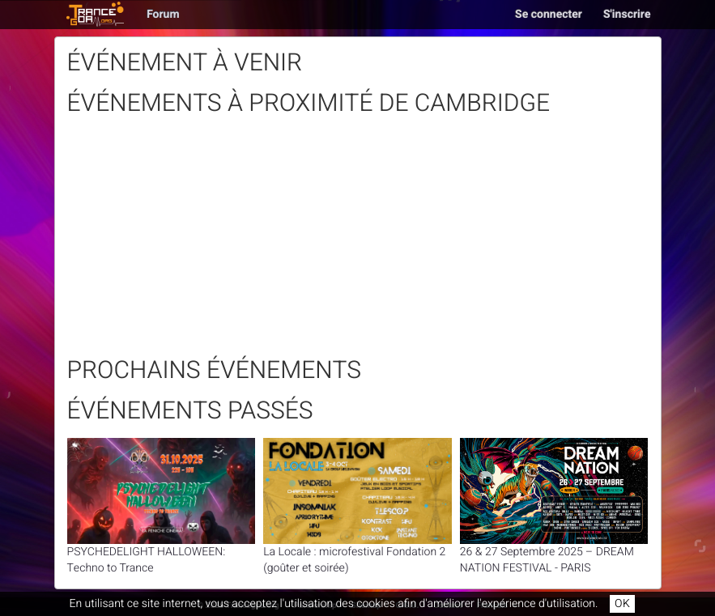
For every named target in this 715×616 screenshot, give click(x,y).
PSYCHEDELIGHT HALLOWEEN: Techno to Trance (161, 507)
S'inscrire (627, 14)
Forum (163, 14)
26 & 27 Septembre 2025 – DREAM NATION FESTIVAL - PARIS (554, 507)
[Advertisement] (358, 243)
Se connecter (548, 14)
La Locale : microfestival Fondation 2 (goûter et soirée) (357, 507)
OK (622, 603)
